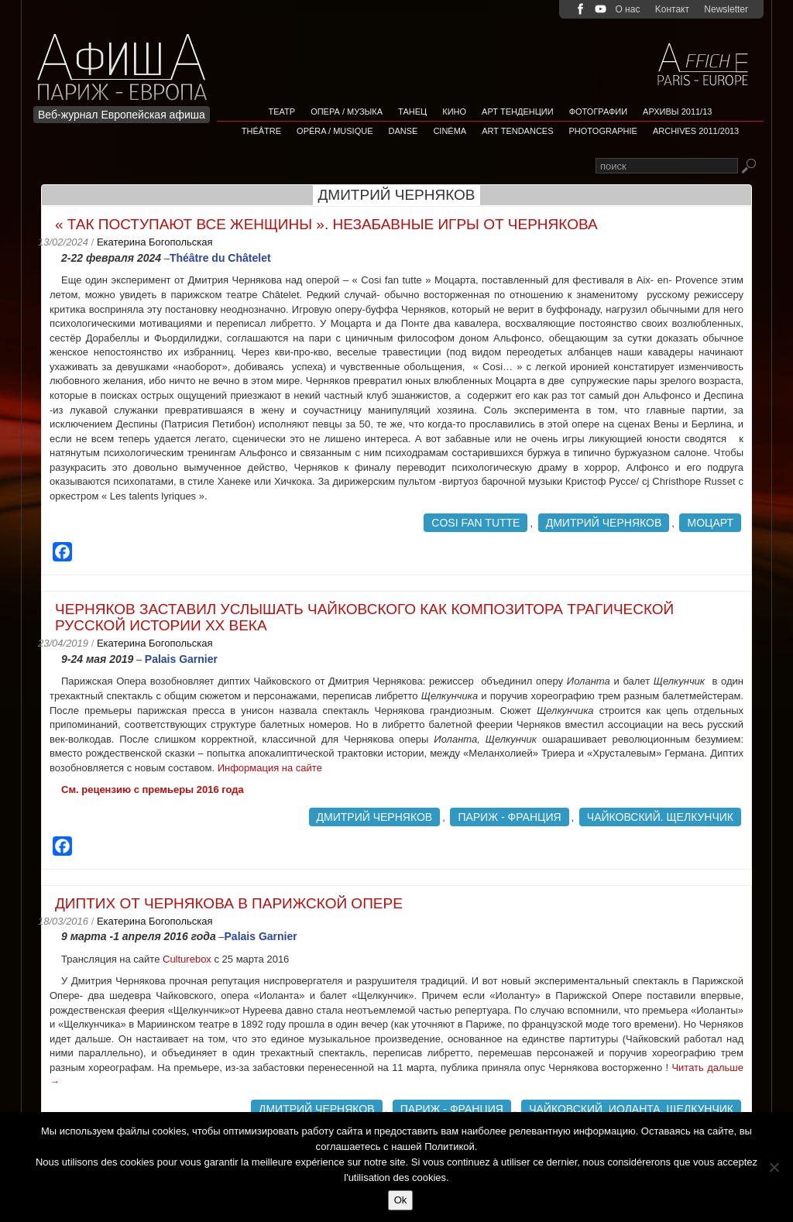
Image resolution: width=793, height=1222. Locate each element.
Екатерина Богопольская (155, 242)
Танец (412, 111)
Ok (400, 1200)
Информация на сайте (271, 768)
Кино (454, 111)
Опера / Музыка (347, 111)
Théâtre (261, 131)
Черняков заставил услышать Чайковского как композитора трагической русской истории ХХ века (364, 617)
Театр (282, 111)
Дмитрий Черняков (604, 523)
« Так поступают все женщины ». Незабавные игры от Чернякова (326, 224)
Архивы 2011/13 (677, 111)
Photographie (603, 131)
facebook (580, 9)
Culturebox (188, 959)
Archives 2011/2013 (696, 131)
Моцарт (710, 523)
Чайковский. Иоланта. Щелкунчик (631, 1109)
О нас (627, 9)
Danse (403, 131)
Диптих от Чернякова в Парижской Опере (229, 903)
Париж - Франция (509, 817)
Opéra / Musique (334, 131)
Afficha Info (126, 58)
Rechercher (748, 167)
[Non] (773, 1167)
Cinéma (449, 131)
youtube (600, 9)
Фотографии (598, 111)
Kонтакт (672, 9)
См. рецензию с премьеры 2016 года (152, 789)
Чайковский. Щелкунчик (660, 817)
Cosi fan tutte (475, 523)
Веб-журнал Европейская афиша (121, 114)
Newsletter (726, 9)
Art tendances (517, 131)
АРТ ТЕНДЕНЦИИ (518, 111)
